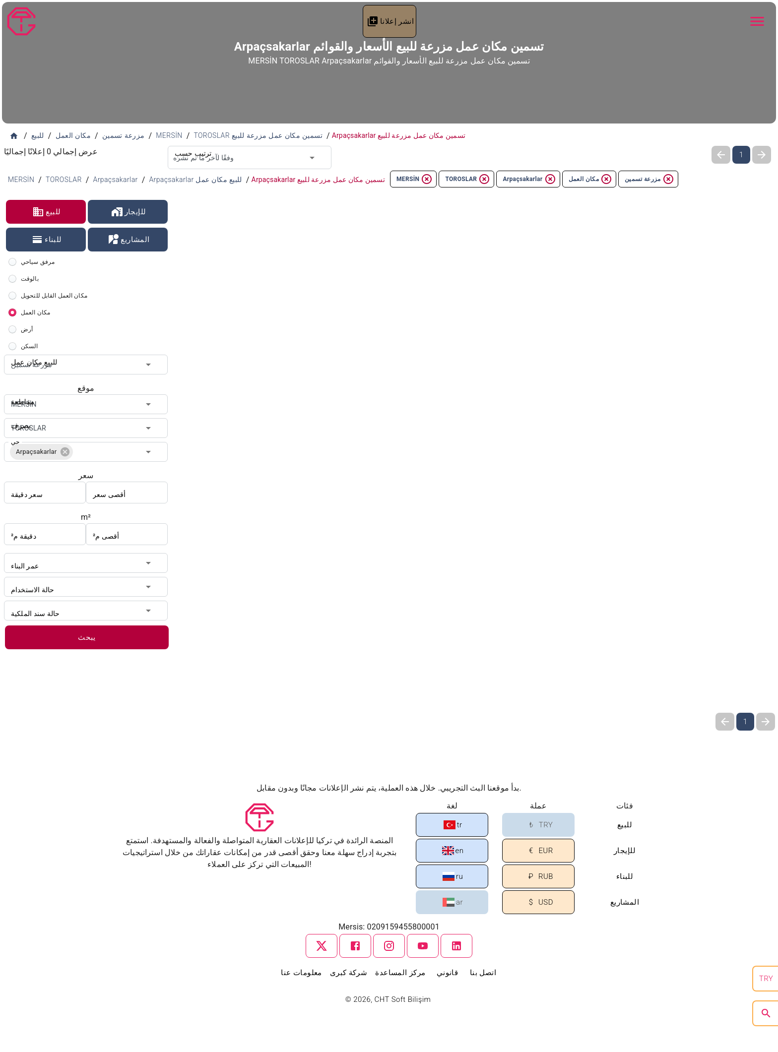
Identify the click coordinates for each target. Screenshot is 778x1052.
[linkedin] (456, 946)
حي (15, 441)
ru (453, 876)
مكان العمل (590, 179)
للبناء (46, 240)
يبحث (87, 637)
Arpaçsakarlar (529, 179)
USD (539, 902)
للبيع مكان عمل (30, 354)
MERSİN (414, 179)
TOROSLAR (467, 179)
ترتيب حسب (190, 145)
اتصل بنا (483, 972)
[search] (766, 1013)
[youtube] (423, 946)
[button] (41, 452)
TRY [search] (766, 978)
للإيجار (128, 212)
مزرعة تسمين (649, 179)
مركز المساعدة (400, 972)
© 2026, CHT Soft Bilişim (389, 999)
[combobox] (249, 157)
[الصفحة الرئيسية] (14, 135)
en (453, 850)
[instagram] (389, 946)
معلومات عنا (301, 972)
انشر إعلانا (390, 21)
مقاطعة (21, 394)
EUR (539, 851)
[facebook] (355, 946)
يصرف (19, 418)
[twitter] (321, 946)
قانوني (447, 972)
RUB (539, 876)
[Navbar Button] (757, 21)
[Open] (312, 158)
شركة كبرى (349, 972)
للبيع (46, 212)
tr (453, 824)
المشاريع (128, 240)
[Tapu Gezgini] (21, 21)
